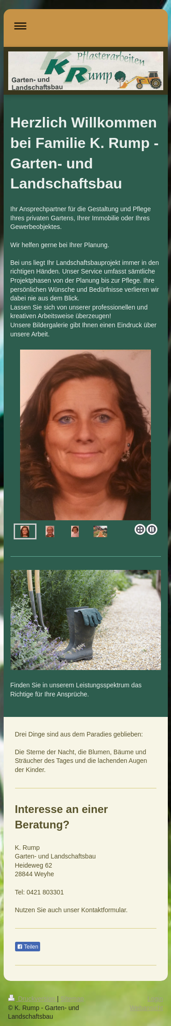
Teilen (27, 947)
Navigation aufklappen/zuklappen (85, 26)
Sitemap (72, 998)
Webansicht (146, 1007)
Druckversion (32, 998)
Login (155, 998)
